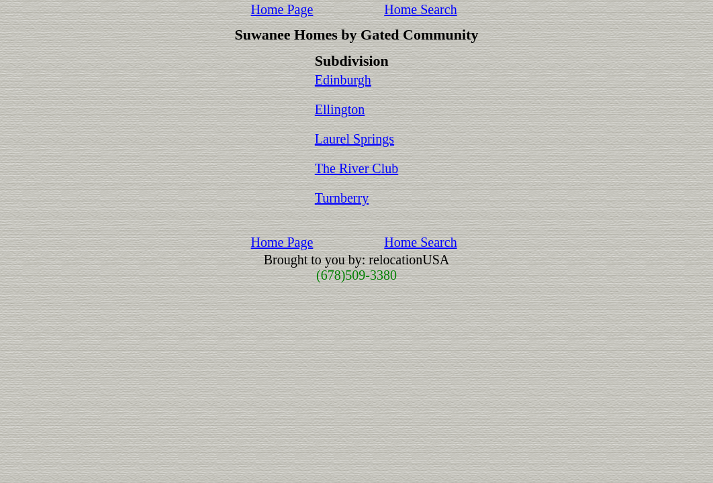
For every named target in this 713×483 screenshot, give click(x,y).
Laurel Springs (354, 138)
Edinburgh (343, 79)
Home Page (282, 9)
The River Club (356, 168)
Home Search (420, 9)
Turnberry (342, 198)
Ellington (340, 109)
